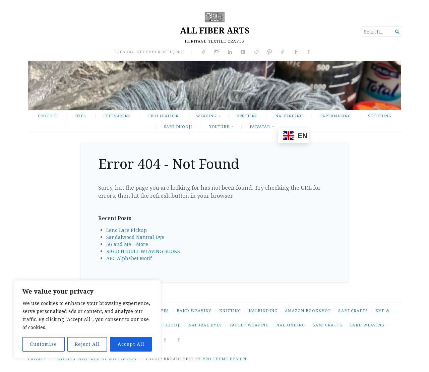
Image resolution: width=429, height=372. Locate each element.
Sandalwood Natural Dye (135, 237)
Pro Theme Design (224, 358)
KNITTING (247, 115)
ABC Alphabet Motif (129, 258)
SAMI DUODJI (178, 126)
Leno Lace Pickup (126, 230)
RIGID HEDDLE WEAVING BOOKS (143, 251)
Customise (43, 344)
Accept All (131, 344)
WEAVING (206, 115)
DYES (80, 115)
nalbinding (290, 324)
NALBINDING (289, 115)
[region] (87, 319)
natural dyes (205, 324)
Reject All (87, 344)
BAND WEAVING (194, 310)
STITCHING (379, 115)
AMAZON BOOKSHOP (308, 310)
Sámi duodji (166, 324)
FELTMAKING (117, 115)
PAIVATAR (260, 126)
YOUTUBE (219, 126)
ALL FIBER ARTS (214, 30)
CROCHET (48, 115)
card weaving (367, 324)
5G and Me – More (127, 244)
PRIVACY (37, 358)
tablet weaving (249, 324)
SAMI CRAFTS (353, 310)
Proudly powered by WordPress (95, 358)
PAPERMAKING (335, 115)
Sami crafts (327, 324)
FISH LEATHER (163, 115)
